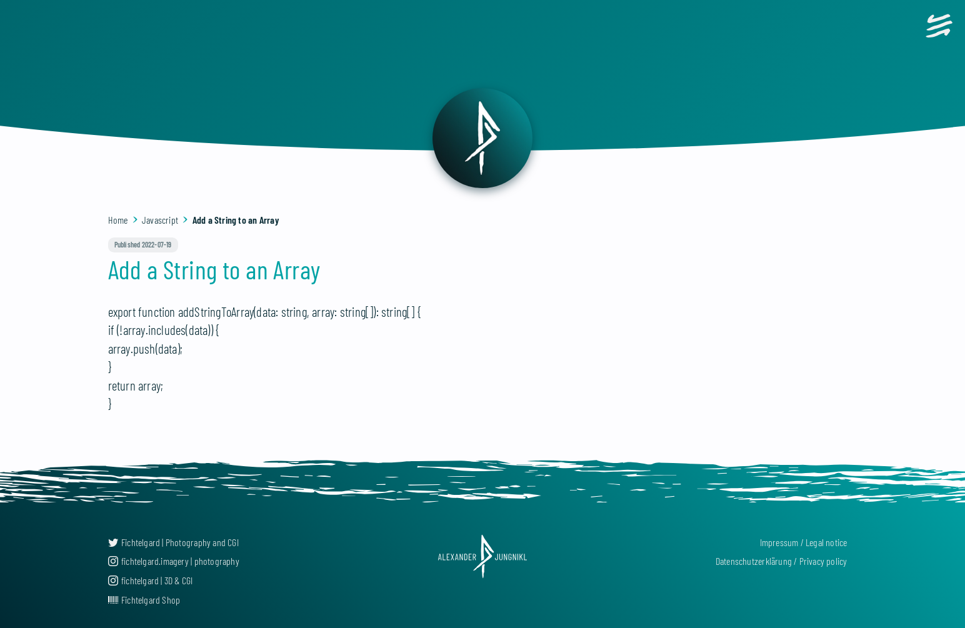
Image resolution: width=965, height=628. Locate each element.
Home (118, 220)
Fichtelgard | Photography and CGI (173, 542)
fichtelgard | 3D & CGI (150, 580)
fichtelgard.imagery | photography (173, 561)
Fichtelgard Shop (144, 600)
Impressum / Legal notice (804, 542)
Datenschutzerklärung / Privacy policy (782, 561)
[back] (482, 138)
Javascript (160, 220)
